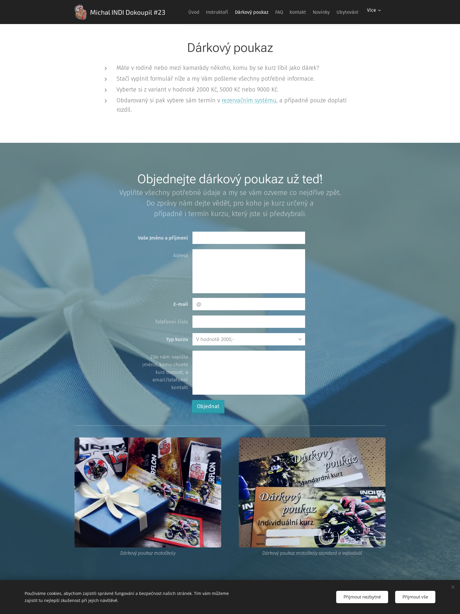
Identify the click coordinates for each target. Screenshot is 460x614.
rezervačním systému (249, 100)
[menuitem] (201, 12)
